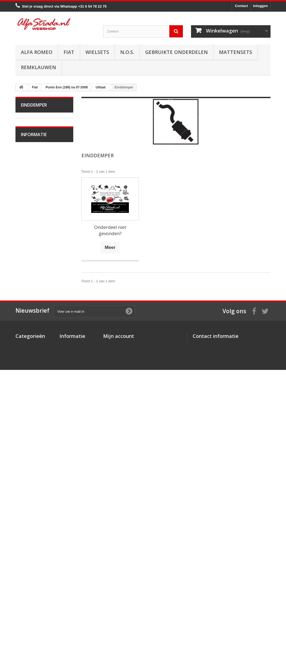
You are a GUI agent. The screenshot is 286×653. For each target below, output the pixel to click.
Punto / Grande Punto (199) (40, 185)
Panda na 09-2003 (39, 416)
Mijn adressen (115, 593)
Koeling (30, 239)
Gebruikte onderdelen (176, 52)
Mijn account (118, 570)
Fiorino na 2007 (37, 173)
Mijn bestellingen (117, 579)
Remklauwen (38, 67)
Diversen (31, 307)
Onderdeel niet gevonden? (110, 230)
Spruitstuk (32, 256)
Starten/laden (35, 231)
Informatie (34, 470)
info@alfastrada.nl (228, 617)
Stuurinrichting (36, 340)
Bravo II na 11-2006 (40, 139)
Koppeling (32, 315)
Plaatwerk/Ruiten (38, 382)
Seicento (31, 449)
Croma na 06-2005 (39, 147)
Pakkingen (33, 290)
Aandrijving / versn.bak (42, 323)
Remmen (31, 332)
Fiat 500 (31, 164)
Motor (29, 214)
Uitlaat (29, 248)
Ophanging (33, 349)
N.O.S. (127, 52)
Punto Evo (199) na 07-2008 (41, 202)
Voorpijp (31, 265)
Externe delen (35, 399)
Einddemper (34, 281)
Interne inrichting (37, 391)
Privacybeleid (70, 617)
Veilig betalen (35, 493)
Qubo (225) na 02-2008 (43, 441)
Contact (241, 6)
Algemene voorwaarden (43, 501)
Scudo (29, 424)
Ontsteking (33, 222)
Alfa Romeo (36, 52)
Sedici (29, 433)
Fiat (68, 52)
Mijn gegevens (115, 600)
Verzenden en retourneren (45, 509)
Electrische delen (38, 365)
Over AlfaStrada (37, 485)
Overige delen (35, 407)
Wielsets (97, 52)
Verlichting (33, 374)
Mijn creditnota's (117, 586)
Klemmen (32, 298)
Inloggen (260, 6)
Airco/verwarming (38, 357)
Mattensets (235, 52)
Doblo (29, 156)
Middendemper (36, 273)
